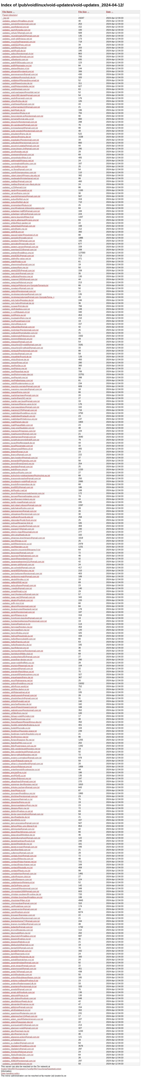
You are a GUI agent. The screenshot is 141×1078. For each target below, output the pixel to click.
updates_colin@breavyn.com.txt (17, 879)
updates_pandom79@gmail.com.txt (18, 241)
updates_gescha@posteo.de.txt (16, 704)
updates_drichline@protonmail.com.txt (19, 796)
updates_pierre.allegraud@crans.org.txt (20, 220)
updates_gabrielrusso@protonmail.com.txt (21, 710)
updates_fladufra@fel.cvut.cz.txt (17, 743)
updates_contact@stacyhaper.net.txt (19, 865)
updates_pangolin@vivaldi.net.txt (17, 238)
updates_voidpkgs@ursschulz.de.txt (18, 77)
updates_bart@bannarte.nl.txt (16, 954)
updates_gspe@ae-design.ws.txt (17, 660)
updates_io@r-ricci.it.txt (13, 603)
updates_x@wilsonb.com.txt (15, 59)
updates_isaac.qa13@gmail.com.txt (18, 597)
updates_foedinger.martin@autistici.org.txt (21, 734)
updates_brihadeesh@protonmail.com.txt (21, 918)
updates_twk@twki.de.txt (13, 110)
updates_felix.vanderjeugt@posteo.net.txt (21, 749)
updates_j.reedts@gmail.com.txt (17, 588)
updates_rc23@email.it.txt (14, 187)
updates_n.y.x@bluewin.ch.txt (16, 312)
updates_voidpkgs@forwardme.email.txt (20, 80)
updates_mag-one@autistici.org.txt (18, 428)
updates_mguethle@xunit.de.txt (16, 357)
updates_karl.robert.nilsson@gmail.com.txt (21, 505)
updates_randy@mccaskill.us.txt (17, 190)
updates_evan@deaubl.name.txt (17, 761)
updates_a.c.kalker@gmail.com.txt (18, 1043)
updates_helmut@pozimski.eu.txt (17, 636)
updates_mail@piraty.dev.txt (15, 422)
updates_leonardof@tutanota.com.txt (19, 461)
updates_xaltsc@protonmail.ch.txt (17, 54)
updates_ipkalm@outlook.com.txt (17, 600)
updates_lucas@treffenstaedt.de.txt (18, 443)
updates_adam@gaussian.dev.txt (17, 1022)
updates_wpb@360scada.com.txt (17, 62)
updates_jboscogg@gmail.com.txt (17, 553)
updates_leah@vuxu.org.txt (14, 469)
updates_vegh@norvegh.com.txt (17, 98)
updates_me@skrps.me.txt (14, 368)
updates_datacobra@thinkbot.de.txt (18, 835)
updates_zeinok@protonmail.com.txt (19, 24)
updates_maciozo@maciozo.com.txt (18, 431)
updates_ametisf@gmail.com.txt (17, 989)
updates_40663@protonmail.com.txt (18, 1061)
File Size (82, 12)
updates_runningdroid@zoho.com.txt (19, 163)
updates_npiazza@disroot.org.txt (17, 282)
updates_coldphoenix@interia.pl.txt (18, 882)
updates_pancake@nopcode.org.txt (18, 244)
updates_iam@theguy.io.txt (14, 615)
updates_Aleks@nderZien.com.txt (17, 1055)
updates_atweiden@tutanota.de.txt (18, 957)
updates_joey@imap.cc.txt (14, 541)
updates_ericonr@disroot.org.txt (17, 767)
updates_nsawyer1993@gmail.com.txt (19, 279)
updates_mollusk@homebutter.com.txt (19, 333)
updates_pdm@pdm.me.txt (14, 229)
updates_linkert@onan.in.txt (15, 452)
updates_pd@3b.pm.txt (13, 232)
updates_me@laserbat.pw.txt (15, 371)
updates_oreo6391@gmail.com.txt (18, 256)
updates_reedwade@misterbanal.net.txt (20, 178)
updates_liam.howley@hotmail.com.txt (19, 458)
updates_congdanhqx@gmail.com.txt (19, 873)
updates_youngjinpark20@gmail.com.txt (20, 36)
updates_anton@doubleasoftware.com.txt (21, 977)
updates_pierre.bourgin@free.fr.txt (18, 217)
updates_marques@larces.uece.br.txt (19, 404)
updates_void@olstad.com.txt (15, 89)
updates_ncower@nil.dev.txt (15, 306)
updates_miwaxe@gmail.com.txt (17, 342)
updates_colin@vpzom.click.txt (16, 876)
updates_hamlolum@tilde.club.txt (17, 654)
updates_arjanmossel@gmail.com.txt (19, 969)
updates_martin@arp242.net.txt (16, 398)
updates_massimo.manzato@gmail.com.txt (22, 389)
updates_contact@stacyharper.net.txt (19, 862)
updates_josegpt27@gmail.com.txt (18, 529)
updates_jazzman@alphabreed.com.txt (20, 556)
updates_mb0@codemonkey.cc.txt (18, 383)
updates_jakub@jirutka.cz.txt (15, 579)
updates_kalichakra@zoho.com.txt (18, 508)
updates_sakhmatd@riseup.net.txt (18, 161)
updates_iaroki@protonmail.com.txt (18, 612)
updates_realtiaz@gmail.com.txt (17, 181)
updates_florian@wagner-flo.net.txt (18, 740)
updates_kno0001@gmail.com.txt (17, 487)
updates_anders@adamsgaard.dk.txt (19, 983)
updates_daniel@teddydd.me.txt (17, 844)
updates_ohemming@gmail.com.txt (18, 264)
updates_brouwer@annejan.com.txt (18, 915)
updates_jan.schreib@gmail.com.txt (18, 568)
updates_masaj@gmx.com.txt (16, 392)
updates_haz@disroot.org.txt (15, 648)
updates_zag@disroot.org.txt (15, 27)
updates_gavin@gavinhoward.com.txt (19, 707)
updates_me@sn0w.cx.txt (14, 366)
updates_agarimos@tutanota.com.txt (19, 1013)
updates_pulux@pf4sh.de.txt (15, 202)
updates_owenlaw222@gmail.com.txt (19, 250)
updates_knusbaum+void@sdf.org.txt (19, 481)
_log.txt (5, 18)
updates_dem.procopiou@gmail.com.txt (20, 823)
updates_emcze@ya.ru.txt (14, 772)
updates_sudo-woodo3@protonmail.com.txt (22, 131)
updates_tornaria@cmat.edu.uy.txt (18, 119)
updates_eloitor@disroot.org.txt (16, 778)
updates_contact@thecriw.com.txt (17, 859)
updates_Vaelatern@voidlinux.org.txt (19, 1046)
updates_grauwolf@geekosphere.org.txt (20, 674)
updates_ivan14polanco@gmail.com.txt (20, 594)
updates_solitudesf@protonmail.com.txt (20, 143)
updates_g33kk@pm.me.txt (14, 713)
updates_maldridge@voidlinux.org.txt (19, 413)
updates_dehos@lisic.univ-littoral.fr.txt (19, 826)
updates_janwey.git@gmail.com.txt (18, 564)
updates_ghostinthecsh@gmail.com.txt (20, 698)
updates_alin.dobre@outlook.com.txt (19, 998)
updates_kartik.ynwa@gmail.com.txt (18, 502)
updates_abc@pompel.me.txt (15, 1031)
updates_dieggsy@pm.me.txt (15, 808)
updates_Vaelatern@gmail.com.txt (18, 1049)
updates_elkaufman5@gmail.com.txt (19, 781)
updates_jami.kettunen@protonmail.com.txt (22, 573)
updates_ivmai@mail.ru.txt (14, 591)
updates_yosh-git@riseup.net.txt (17, 39)
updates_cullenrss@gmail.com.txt (17, 853)
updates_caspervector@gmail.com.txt (19, 909)
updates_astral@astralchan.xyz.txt (18, 960)
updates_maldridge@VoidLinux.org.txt (19, 419)
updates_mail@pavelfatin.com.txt (17, 425)
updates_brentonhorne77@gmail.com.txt (21, 921)
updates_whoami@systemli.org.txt (18, 71)
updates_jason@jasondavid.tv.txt (17, 559)
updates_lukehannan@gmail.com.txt (19, 437)
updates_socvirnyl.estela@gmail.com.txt (20, 146)
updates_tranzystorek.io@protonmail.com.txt (22, 116)
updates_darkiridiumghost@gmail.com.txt (21, 838)
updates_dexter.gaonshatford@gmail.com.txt (22, 814)
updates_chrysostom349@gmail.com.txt (20, 891)
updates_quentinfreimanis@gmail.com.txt (21, 196)
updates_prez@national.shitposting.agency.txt (23, 208)
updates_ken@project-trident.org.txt (18, 499)
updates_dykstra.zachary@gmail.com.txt (20, 787)
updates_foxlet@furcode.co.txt (16, 728)
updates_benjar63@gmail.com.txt (17, 948)
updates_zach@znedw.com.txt (16, 30)
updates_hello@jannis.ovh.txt (15, 642)
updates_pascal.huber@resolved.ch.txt (20, 235)
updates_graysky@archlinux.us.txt (18, 671)
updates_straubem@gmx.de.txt (16, 134)
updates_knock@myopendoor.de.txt (18, 484)
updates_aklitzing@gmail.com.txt (17, 1007)
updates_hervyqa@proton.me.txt (17, 627)
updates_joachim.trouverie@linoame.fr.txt (21, 550)
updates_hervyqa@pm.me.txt (15, 630)
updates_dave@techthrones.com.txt (18, 832)
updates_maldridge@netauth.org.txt (18, 416)
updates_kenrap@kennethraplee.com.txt (20, 496)
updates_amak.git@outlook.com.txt (18, 992)
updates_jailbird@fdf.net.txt (14, 582)
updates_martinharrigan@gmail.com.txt (20, 395)
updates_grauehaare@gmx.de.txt (17, 677)
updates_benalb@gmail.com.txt (16, 951)
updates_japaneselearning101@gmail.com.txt (23, 562)
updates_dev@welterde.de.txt (16, 817)
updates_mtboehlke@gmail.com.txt (18, 327)
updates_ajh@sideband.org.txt (16, 1010)
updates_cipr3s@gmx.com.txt (16, 885)
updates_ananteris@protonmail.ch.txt (19, 986)
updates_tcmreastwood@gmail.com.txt (20, 128)
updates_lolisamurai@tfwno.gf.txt (17, 449)
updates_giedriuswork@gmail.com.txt (19, 695)
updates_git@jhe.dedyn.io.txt (15, 689)
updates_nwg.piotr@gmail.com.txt (17, 273)
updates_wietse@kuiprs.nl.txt (15, 68)
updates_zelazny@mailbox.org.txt (17, 21)
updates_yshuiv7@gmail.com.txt (17, 33)
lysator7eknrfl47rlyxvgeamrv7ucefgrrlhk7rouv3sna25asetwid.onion (31, 1069)
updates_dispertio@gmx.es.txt (16, 802)
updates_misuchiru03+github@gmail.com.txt (22, 348)
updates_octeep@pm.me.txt (15, 267)
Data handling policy (10, 1073)
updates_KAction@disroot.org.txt (17, 1052)
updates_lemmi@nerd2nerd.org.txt (18, 464)
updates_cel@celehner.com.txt (16, 906)
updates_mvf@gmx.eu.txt (14, 315)
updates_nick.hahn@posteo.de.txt (18, 300)
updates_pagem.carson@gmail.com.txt (20, 247)
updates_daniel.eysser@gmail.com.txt (19, 847)
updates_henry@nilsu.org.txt (15, 633)
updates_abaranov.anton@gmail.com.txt (20, 1037)
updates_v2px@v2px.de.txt (14, 101)
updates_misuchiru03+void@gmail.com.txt (21, 345)
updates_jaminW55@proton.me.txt (18, 570)
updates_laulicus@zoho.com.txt (16, 472)
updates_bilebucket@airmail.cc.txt (18, 945)
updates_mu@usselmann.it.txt (16, 321)
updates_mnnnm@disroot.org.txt (17, 339)
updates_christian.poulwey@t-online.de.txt (21, 894)
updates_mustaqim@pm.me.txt (16, 318)
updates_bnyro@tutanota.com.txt (17, 930)
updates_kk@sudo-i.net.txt (14, 490)
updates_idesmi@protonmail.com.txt (19, 606)
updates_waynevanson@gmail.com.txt (20, 74)
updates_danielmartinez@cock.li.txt (18, 841)
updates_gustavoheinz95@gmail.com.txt (20, 657)
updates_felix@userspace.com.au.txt (19, 746)
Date (108, 12)
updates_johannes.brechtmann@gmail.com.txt (23, 538)
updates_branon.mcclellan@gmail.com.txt (21, 924)
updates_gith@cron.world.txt (15, 686)
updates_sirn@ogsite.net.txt (15, 152)
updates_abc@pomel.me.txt (15, 1034)
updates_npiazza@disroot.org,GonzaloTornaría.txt (25, 285)
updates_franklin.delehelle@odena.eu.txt (21, 725)
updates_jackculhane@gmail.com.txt (19, 585)
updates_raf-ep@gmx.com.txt (15, 193)
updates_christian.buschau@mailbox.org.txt (22, 897)
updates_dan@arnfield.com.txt (16, 850)
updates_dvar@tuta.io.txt (13, 790)
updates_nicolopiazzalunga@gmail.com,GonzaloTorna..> (28, 297)
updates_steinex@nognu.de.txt (16, 137)
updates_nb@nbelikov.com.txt (16, 309)
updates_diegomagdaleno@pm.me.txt (19, 805)
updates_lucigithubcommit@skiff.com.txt (20, 440)
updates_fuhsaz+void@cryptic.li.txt (18, 716)
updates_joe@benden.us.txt (15, 547)
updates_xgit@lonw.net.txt (14, 48)
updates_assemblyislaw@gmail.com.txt (20, 963)
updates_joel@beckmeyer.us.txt (17, 544)
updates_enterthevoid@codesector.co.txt (21, 769)
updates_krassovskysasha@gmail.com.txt (21, 478)
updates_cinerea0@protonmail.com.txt (20, 888)
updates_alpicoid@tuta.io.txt (15, 995)
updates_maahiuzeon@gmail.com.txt (19, 434)
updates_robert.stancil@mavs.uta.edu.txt (21, 175)
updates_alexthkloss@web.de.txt (17, 1001)
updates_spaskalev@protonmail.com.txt (20, 140)
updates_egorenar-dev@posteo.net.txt (19, 784)
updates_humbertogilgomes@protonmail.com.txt (24, 621)
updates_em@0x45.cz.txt (14, 775)
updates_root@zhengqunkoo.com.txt (19, 172)
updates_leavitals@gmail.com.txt (17, 466)
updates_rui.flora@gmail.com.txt (17, 169)
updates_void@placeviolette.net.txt (18, 86)
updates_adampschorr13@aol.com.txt (19, 1016)
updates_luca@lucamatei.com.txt (17, 446)
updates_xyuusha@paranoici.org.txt (18, 42)
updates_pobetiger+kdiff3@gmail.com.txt (21, 211)
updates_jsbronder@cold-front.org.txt (19, 520)
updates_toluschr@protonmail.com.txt (19, 122)
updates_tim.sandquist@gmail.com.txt (19, 125)
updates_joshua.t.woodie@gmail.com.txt (20, 526)
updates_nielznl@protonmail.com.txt (19, 291)
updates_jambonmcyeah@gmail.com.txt (20, 576)
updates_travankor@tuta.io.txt (16, 113)
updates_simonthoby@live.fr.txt (16, 158)
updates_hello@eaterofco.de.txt (16, 645)
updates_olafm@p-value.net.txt (16, 259)
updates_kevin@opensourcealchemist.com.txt (23, 493)
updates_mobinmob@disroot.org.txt (18, 336)
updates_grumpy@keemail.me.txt (17, 666)
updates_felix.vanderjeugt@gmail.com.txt (21, 752)
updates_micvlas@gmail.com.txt (17, 354)
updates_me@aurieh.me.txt (15, 377)
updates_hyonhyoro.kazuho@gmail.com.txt (22, 618)
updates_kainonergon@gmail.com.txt (19, 511)
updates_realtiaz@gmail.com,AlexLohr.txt (21, 184)
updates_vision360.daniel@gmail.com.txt (21, 95)
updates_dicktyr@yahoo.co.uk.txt (17, 811)
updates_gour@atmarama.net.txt (17, 680)
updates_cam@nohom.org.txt (15, 912)
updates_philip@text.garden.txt (16, 223)
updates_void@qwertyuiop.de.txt (17, 83)
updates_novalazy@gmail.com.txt (17, 288)
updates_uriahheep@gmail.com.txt (18, 104)
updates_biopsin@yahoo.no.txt (16, 939)
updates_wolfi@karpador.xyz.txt (16, 65)
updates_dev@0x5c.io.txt (14, 820)
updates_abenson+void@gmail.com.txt (20, 1028)
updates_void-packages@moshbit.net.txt (21, 92)
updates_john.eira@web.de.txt (16, 535)
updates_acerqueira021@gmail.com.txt (20, 1025)
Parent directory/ (9, 15)
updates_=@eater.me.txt (13, 1058)
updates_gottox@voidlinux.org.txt (17, 683)
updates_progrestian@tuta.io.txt (17, 205)
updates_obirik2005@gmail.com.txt (18, 270)
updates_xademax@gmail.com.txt (17, 56)
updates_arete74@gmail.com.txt (17, 972)
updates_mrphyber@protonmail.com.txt (20, 330)
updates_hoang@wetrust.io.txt (16, 624)
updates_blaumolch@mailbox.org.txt (19, 936)
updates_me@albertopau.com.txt (17, 380)
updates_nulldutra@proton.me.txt (17, 276)
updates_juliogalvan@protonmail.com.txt (20, 514)
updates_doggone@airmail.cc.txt (17, 799)
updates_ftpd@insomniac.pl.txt (16, 719)
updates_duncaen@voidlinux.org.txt (18, 793)
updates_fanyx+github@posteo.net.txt (19, 755)
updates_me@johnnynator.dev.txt (17, 374)
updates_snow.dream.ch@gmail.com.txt (20, 149)
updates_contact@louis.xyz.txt (16, 871)
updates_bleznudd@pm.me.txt (16, 933)
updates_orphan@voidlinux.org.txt (18, 253)
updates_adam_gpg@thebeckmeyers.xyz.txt (22, 1019)
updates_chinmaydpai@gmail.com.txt (19, 903)
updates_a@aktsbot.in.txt (14, 1040)
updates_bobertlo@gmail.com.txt (17, 927)
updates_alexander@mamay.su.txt (18, 1004)
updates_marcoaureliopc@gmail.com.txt (20, 407)
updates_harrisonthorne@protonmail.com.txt (22, 651)
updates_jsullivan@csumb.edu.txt (17, 517)
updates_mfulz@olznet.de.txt (15, 359)
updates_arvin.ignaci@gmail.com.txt (18, 966)
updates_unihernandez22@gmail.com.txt (21, 107)
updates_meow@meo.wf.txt (15, 363)
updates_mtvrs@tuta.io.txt (14, 324)
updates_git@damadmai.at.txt (16, 692)
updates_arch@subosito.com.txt (17, 974)
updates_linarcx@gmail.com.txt (16, 455)
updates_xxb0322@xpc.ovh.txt (16, 45)
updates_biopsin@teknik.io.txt (16, 942)
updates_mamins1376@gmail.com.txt (19, 410)
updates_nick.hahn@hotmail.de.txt (18, 303)
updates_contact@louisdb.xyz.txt (17, 867)
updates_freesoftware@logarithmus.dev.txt (21, 722)
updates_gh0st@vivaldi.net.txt (16, 701)
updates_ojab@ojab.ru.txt (14, 261)
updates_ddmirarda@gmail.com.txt (18, 829)
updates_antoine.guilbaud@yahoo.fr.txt (20, 980)
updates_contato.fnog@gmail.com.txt (19, 856)
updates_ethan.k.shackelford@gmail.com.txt (22, 764)
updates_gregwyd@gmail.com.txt (17, 669)
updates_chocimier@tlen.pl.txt (16, 900)
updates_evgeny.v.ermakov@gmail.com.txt (21, 758)
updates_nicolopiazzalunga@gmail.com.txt (21, 294)
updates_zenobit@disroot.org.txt (17, 1064)
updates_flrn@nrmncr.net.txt (15, 737)
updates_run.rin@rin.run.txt (14, 166)
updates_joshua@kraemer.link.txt (17, 523)
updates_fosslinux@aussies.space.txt (19, 731)
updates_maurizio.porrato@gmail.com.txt (21, 386)
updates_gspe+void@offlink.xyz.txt (18, 663)
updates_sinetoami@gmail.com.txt (18, 154)
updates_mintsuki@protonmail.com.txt (19, 351)
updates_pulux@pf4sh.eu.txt (15, 199)
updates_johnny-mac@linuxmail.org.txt (20, 532)
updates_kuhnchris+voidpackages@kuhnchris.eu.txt (26, 475)
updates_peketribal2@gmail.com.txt (18, 226)
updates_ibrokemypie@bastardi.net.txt (19, 609)
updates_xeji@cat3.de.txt (14, 51)
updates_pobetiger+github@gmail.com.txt (21, 214)
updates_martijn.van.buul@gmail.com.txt (21, 401)
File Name (7, 12)
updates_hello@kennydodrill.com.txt (18, 639)
